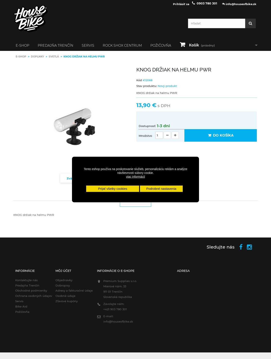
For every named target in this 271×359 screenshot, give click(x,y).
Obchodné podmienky (28, 293)
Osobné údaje (64, 298)
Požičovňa (160, 48)
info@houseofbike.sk (117, 323)
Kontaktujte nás (23, 282)
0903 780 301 (207, 6)
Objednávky (62, 282)
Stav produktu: (146, 88)
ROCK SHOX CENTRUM (122, 48)
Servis (88, 48)
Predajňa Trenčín (55, 48)
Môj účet (61, 273)
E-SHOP (22, 48)
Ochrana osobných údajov (30, 298)
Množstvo (145, 138)
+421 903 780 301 (114, 311)
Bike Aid (18, 309)
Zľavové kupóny (65, 303)
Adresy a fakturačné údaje (72, 293)
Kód (139, 82)
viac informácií (135, 176)
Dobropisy (61, 287)
